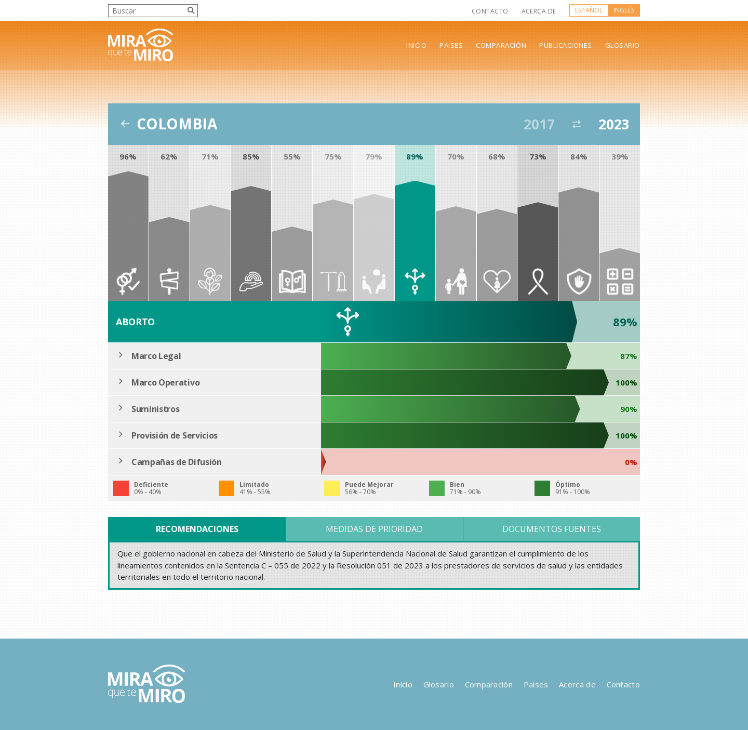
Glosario (622, 45)
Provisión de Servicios (174, 435)
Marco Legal (156, 356)
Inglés (623, 10)
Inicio (416, 45)
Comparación (501, 45)
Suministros (155, 409)
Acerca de (539, 11)
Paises (451, 45)
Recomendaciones (197, 529)
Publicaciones (565, 45)
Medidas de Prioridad (374, 529)
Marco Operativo (165, 382)
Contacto (490, 11)
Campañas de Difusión (176, 462)
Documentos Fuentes (551, 529)
